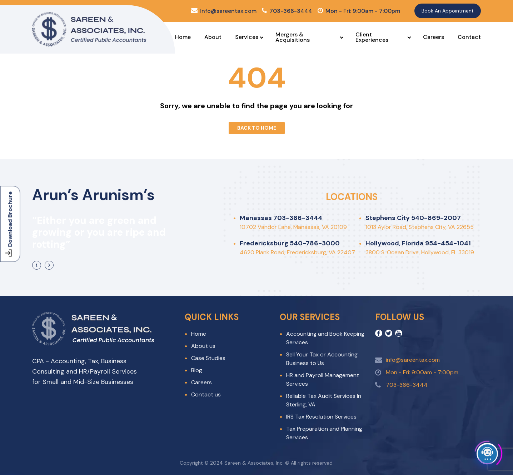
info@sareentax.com (223, 11)
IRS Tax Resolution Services (321, 416)
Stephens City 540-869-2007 (413, 218)
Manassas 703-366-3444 (281, 218)
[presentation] (36, 265)
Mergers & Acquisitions (292, 37)
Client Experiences (371, 37)
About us (203, 346)
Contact (469, 37)
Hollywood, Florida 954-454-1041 (418, 243)
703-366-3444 (287, 11)
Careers (433, 37)
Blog (196, 370)
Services (246, 37)
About (212, 37)
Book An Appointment (448, 11)
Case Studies (208, 358)
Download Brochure (9, 223)
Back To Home (256, 128)
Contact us (206, 394)
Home (183, 37)
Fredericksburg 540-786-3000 (290, 243)
